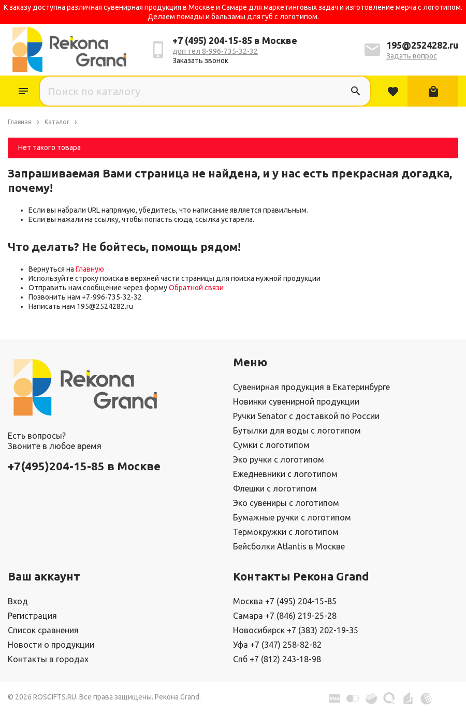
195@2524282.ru (422, 45)
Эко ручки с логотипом (278, 459)
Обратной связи (196, 288)
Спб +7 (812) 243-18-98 (277, 659)
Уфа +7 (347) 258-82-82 (277, 644)
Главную (90, 269)
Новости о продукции (51, 644)
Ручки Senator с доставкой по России (306, 416)
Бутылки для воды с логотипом (297, 430)
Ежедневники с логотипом (285, 474)
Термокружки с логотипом (286, 532)
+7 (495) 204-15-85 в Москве (234, 40)
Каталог (23, 91)
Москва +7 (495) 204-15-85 (285, 601)
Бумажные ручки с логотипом (292, 517)
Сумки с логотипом (271, 445)
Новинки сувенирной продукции (296, 401)
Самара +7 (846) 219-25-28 (285, 615)
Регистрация (32, 615)
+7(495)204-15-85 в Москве (84, 465)
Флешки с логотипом (275, 488)
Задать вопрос (411, 56)
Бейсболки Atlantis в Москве (289, 546)
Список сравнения (43, 630)
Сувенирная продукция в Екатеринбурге (311, 387)
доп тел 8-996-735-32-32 (215, 51)
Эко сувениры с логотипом (286, 503)
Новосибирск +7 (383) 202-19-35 (295, 630)
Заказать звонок (200, 60)
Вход (18, 601)
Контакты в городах (48, 659)
